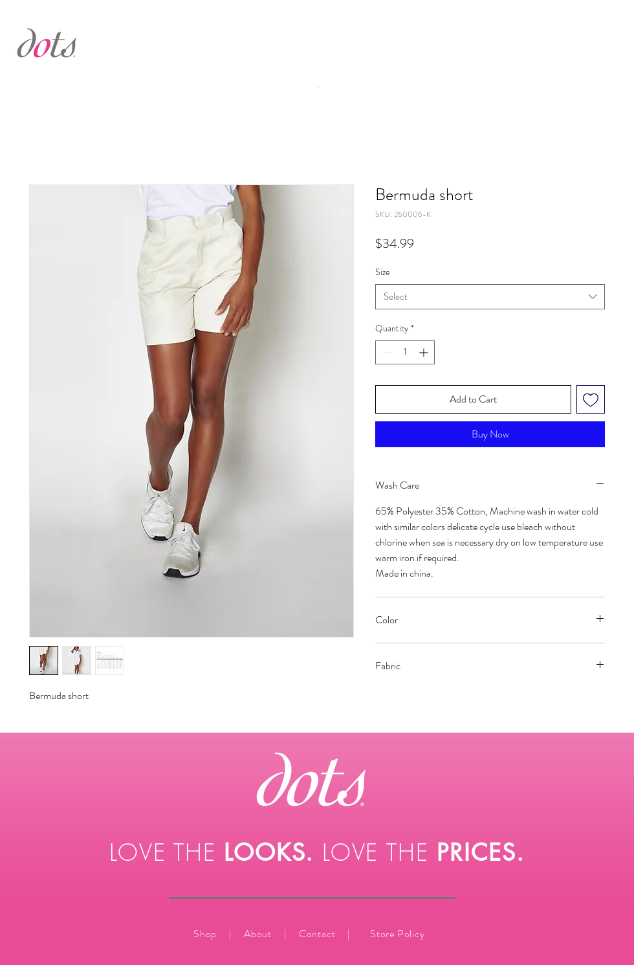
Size (382, 271)
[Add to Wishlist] (590, 399)
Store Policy (397, 933)
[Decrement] (385, 352)
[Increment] (425, 352)
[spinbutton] (405, 352)
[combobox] (490, 296)
